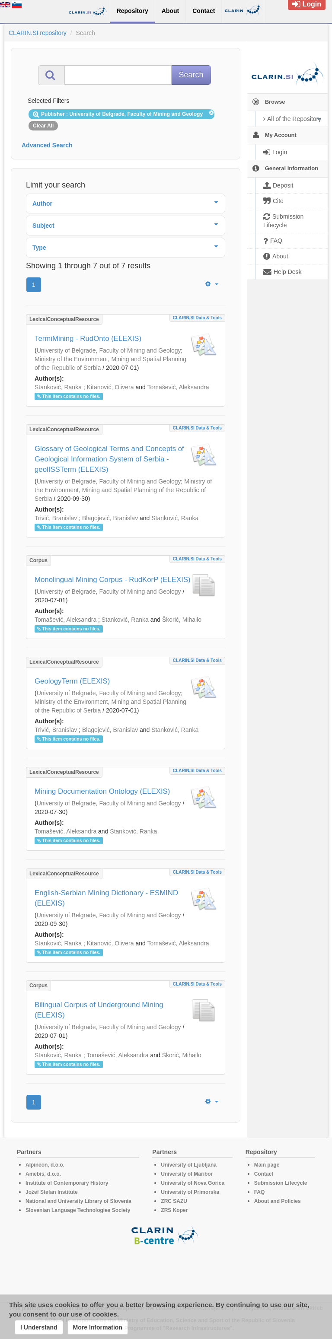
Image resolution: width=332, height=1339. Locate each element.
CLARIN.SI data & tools (197, 317)
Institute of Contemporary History (67, 1183)
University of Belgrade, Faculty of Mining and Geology (109, 350)
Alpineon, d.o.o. (45, 1165)
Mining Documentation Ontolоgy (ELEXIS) (102, 791)
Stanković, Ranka (58, 387)
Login (306, 4)
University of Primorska (190, 1192)
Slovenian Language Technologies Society (78, 1210)
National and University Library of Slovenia (78, 1201)
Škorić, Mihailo (181, 619)
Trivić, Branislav (56, 518)
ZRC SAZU (174, 1201)
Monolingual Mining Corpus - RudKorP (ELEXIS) (113, 580)
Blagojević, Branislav (110, 518)
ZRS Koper (174, 1210)
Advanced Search (47, 145)
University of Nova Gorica (192, 1183)
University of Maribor (187, 1174)
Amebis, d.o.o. (43, 1174)
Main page (267, 1165)
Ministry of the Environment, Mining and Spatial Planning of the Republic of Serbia (123, 490)
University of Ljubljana (189, 1165)
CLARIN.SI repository (38, 32)
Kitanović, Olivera (110, 387)
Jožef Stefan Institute (52, 1192)
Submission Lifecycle (280, 1183)
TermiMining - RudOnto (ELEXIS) (88, 338)
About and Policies (277, 1201)
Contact (264, 1174)
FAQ (259, 1192)
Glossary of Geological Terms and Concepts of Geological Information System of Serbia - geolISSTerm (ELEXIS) (109, 459)
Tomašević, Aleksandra (178, 387)
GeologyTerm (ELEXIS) (72, 681)
